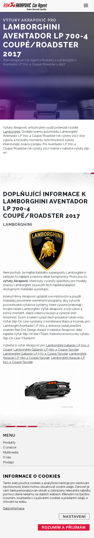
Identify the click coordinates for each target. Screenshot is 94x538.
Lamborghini (11, 131)
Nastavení (74, 516)
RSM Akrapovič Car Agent (21, 60)
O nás (7, 457)
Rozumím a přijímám (64, 527)
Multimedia (10, 452)
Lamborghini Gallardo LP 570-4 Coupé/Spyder (35, 353)
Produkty (9, 442)
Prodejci (8, 462)
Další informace (13, 508)
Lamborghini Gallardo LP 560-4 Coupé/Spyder (45, 349)
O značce (9, 447)
